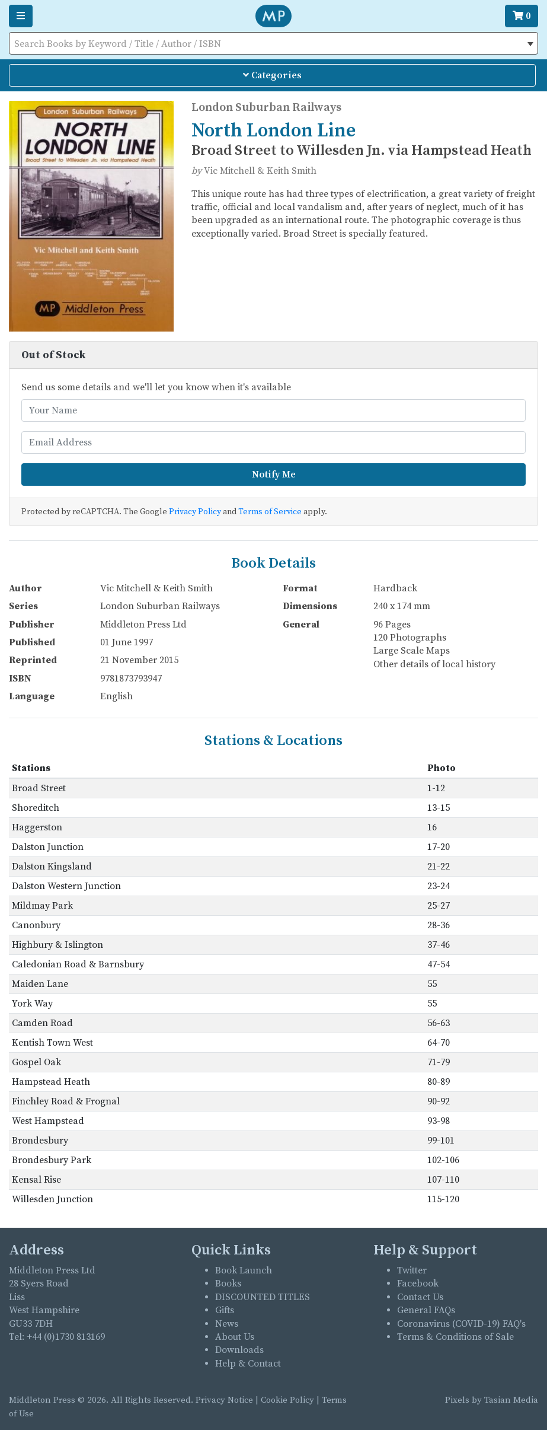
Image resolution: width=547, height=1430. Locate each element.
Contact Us (420, 1297)
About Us (234, 1337)
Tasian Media (510, 1400)
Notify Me (274, 474)
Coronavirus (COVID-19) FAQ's (461, 1324)
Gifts (224, 1310)
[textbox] (273, 44)
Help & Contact (248, 1364)
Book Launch (243, 1270)
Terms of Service (270, 512)
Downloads (239, 1350)
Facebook (418, 1283)
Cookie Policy (287, 1400)
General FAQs (426, 1310)
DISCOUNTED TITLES (262, 1297)
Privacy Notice (224, 1400)
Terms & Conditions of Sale (455, 1337)
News (226, 1324)
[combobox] (273, 43)
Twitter (412, 1270)
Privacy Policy (195, 512)
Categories (272, 75)
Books (228, 1283)
